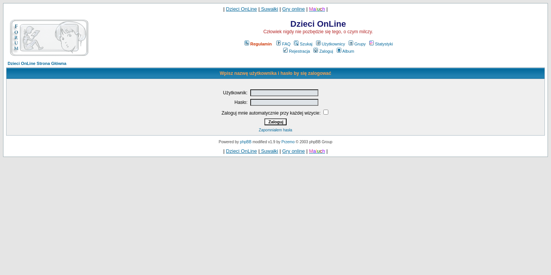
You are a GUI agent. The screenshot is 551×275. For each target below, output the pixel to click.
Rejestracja (296, 51)
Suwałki (269, 9)
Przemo (288, 142)
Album (345, 51)
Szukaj (303, 44)
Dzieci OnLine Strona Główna (37, 63)
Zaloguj (323, 51)
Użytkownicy (330, 44)
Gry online (293, 9)
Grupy (357, 44)
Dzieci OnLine (241, 9)
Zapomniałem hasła (275, 130)
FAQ (283, 44)
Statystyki (381, 44)
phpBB (245, 142)
